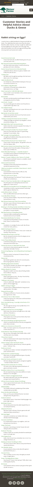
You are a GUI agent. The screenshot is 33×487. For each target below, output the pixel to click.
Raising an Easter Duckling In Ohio (11, 442)
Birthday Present (6, 403)
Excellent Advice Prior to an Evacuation (12, 370)
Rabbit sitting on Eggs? (8, 286)
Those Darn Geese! (6, 337)
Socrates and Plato (7, 420)
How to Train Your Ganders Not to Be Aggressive (15, 181)
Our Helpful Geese (6, 107)
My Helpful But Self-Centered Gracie (12, 124)
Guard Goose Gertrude (8, 58)
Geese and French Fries (8, 163)
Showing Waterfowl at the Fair (10, 234)
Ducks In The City (6, 431)
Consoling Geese (6, 274)
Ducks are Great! (6, 348)
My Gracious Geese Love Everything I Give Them (15, 146)
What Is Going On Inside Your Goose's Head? (14, 129)
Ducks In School (6, 398)
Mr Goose (4, 464)
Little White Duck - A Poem (9, 192)
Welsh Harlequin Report (8, 229)
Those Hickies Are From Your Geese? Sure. (13, 141)
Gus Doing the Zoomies (8, 315)
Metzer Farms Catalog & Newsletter (22, 473)
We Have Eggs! (5, 414)
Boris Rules (4, 96)
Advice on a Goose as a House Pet (11, 326)
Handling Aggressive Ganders (10, 263)
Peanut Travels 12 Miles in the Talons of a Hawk (15, 157)
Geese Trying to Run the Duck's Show (12, 342)
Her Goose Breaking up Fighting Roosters (13, 320)
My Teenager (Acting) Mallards (10, 135)
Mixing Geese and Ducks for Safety (11, 364)
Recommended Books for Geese (10, 218)
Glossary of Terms (7, 473)
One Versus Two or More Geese (10, 297)
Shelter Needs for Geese (8, 269)
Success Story (5, 453)
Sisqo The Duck (5, 425)
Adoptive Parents (6, 409)
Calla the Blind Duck (7, 80)
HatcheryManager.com (20, 478)
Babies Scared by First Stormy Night (12, 309)
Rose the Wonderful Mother (9, 392)
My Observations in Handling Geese (11, 212)
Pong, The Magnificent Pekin (9, 458)
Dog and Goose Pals (7, 291)
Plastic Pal (4, 258)
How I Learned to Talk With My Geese (12, 91)
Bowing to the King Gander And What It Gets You (15, 207)
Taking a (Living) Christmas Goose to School (14, 118)
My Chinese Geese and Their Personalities (13, 201)
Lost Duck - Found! (6, 102)
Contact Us (22, 2)
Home (2, 16)
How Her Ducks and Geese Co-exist (11, 359)
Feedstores (8, 4)
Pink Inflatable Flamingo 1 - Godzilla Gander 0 (14, 152)
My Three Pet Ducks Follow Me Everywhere (13, 63)
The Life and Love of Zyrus (9, 175)
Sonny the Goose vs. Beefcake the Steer (13, 245)
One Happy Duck (6, 436)
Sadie (3, 223)
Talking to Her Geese (7, 280)
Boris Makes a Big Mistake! (9, 85)
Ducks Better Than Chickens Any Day (12, 331)
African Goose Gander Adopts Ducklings (13, 381)
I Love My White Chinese (8, 196)
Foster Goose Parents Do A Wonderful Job (13, 69)
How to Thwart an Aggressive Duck (11, 375)
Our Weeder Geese (6, 447)
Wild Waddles (5, 386)
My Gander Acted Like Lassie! (9, 113)
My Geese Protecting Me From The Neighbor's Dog (16, 186)
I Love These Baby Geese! (8, 240)
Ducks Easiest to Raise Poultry (10, 353)
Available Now (15, 2)
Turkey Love (4, 74)
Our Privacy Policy (8, 475)
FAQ (28, 2)
